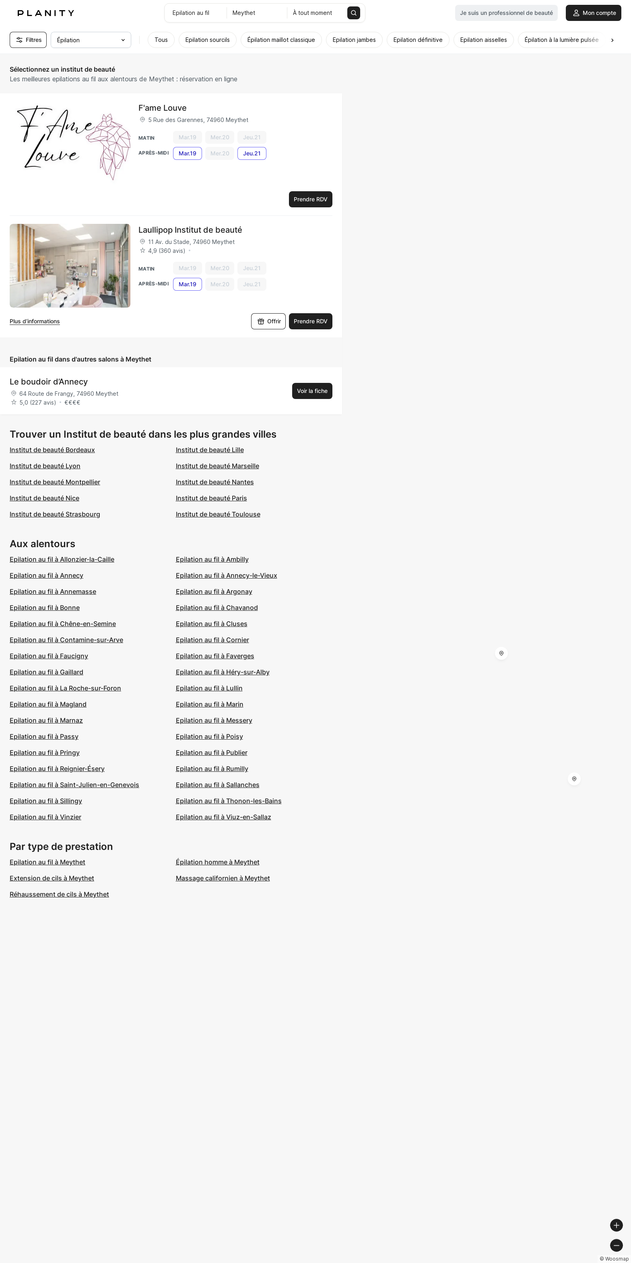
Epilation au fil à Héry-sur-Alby (223, 672)
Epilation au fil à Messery (214, 720)
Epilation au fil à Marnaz (46, 720)
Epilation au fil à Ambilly (212, 559)
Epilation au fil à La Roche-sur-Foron (65, 688)
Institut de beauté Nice (44, 498)
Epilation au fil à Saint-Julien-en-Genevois (74, 785)
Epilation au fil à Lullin (209, 688)
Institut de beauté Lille (210, 450)
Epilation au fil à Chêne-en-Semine (63, 624)
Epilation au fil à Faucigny (49, 656)
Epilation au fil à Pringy (45, 752)
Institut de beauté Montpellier (55, 482)
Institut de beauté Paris (211, 498)
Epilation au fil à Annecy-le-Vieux (226, 575)
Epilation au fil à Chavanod (217, 608)
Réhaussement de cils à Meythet (59, 894)
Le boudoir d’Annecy (49, 382)
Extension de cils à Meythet (52, 878)
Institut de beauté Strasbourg (55, 514)
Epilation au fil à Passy (44, 736)
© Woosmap (480, 1259)
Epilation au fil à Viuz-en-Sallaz (223, 817)
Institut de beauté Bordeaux (52, 450)
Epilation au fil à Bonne (45, 608)
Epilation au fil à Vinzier (45, 817)
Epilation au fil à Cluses (211, 624)
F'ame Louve (162, 108)
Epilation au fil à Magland (48, 704)
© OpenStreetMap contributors (587, 1259)
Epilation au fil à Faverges (215, 656)
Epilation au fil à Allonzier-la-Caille (62, 559)
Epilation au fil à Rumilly (212, 769)
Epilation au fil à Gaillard (46, 672)
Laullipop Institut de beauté (190, 230)
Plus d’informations (35, 321)
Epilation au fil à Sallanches (218, 785)
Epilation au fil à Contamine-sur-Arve (66, 640)
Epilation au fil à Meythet (47, 862)
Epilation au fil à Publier (211, 752)
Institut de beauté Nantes (215, 482)
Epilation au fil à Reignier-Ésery (57, 769)
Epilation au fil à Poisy (209, 736)
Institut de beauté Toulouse (218, 514)
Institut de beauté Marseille (217, 466)
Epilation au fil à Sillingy (46, 801)
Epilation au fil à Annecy (46, 575)
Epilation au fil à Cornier (212, 640)
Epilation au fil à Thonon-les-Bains (229, 801)
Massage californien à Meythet (223, 878)
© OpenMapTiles (520, 1259)
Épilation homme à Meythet (218, 862)
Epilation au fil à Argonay (214, 591)
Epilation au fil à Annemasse (53, 591)
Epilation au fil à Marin (209, 704)
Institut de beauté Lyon (45, 466)
